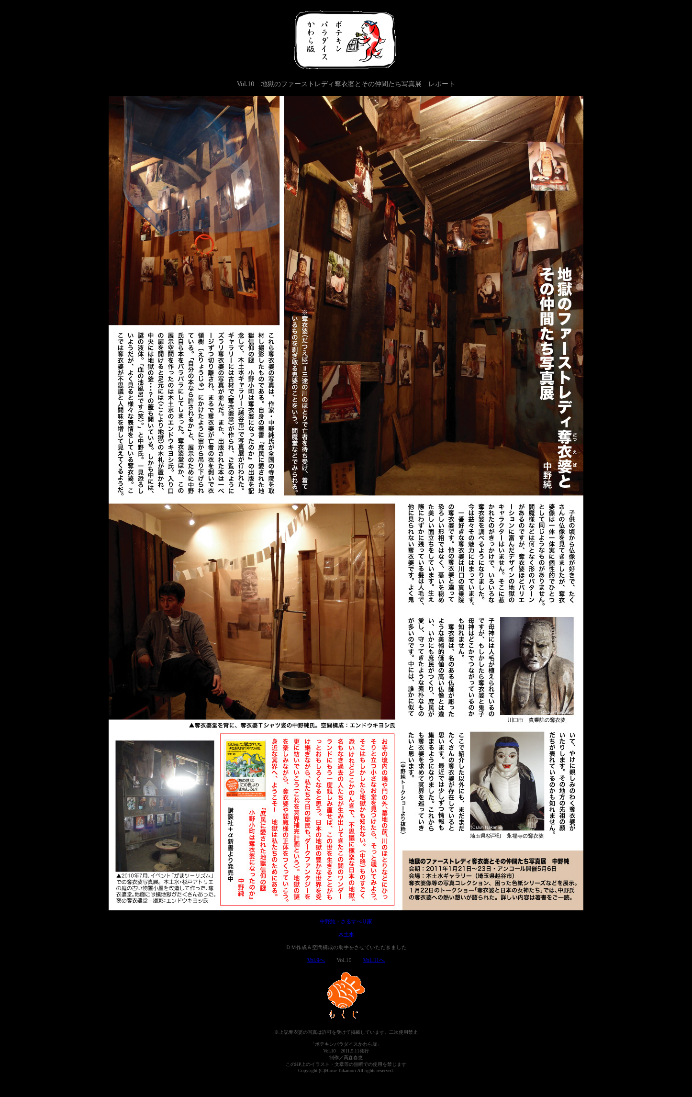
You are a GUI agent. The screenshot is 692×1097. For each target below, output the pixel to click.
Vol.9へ (316, 960)
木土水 (346, 934)
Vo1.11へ (374, 960)
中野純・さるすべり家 (346, 921)
